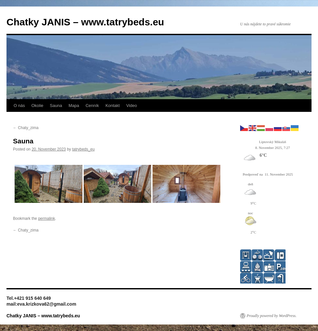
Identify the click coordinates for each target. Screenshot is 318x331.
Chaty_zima (26, 128)
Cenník (92, 105)
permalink (46, 218)
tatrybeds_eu (83, 149)
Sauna (56, 105)
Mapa (73, 105)
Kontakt (112, 105)
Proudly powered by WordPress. (272, 315)
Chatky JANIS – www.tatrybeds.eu (85, 22)
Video (131, 105)
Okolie (37, 105)
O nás (19, 105)
